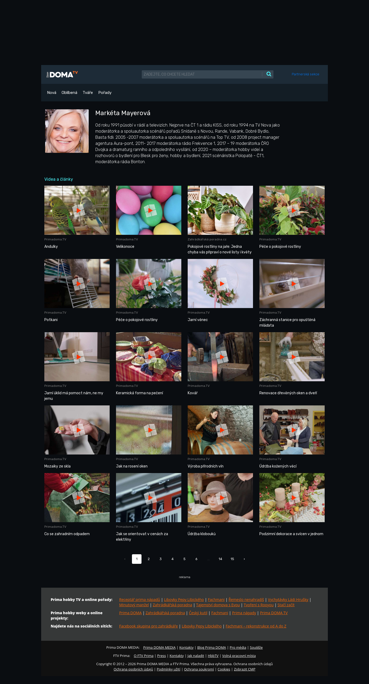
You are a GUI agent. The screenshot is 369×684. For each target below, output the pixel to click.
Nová (51, 92)
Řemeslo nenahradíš (246, 599)
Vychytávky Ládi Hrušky (288, 599)
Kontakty (186, 647)
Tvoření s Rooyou (258, 604)
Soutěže (256, 647)
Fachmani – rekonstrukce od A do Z (256, 626)
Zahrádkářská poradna (172, 604)
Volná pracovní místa (239, 655)
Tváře (88, 92)
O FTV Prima (143, 655)
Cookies (224, 669)
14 (220, 559)
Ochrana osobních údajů (133, 669)
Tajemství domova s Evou (218, 604)
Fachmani (216, 599)
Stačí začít (286, 604)
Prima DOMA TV (274, 612)
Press (161, 655)
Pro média (238, 647)
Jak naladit (195, 655)
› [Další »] (244, 559)
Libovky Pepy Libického (184, 599)
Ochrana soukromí (199, 669)
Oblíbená (69, 92)
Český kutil (198, 612)
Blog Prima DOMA (211, 647)
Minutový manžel (134, 604)
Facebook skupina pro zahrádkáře (148, 626)
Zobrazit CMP (244, 669)
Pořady (104, 92)
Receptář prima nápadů (139, 599)
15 (232, 559)
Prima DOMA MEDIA (159, 647)
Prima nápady (244, 612)
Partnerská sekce (305, 74)
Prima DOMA (130, 612)
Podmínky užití (168, 669)
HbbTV (213, 655)
